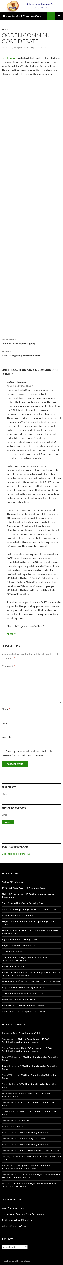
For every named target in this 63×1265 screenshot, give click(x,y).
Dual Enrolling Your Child (26, 1033)
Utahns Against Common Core (22, 16)
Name (6, 708)
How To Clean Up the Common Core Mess (24, 1005)
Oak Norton (26, 47)
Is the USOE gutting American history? (31, 353)
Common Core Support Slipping (31, 341)
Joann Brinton (9, 1066)
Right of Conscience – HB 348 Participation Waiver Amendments (25, 1041)
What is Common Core (14, 1226)
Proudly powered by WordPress (16, 1261)
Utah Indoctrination (12, 951)
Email (6, 723)
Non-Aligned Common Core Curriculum (23, 1214)
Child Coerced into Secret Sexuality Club (23, 903)
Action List (23, 1120)
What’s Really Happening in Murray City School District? (31, 909)
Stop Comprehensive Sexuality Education (23, 987)
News (5, 29)
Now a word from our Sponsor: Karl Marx (23, 1011)
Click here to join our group (16, 853)
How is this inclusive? (13, 966)
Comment (8, 666)
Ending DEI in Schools (13, 882)
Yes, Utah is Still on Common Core (19, 945)
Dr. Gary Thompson (17, 381)
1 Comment (40, 47)
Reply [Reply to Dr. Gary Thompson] (13, 634)
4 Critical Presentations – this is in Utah (22, 993)
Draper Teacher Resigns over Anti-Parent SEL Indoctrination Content (25, 959)
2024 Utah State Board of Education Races (24, 888)
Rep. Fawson (9, 57)
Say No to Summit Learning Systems (20, 939)
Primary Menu (59, 16)
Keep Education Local (13, 1208)
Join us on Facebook (15, 847)
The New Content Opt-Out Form (19, 999)
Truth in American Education (17, 1220)
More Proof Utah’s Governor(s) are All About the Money (31, 981)
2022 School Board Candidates (18, 915)
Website (6, 737)
